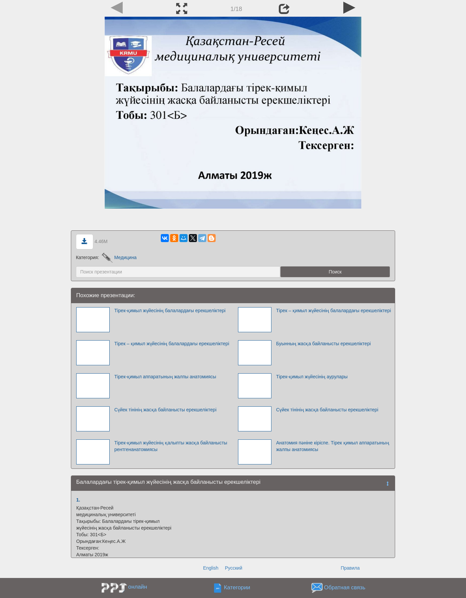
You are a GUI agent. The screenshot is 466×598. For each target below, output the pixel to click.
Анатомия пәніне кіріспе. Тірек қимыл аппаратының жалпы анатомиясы (332, 446)
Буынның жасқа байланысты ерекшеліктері (323, 343)
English (210, 568)
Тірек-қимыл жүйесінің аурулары (312, 376)
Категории (237, 588)
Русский (233, 568)
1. (78, 500)
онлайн (137, 587)
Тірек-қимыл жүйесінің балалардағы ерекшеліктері (170, 310)
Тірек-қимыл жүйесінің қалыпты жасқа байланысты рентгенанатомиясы (170, 446)
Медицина (119, 257)
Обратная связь (344, 588)
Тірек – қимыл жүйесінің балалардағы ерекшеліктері (333, 310)
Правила (350, 568)
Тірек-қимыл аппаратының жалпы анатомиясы (165, 376)
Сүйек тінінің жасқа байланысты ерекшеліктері (165, 409)
